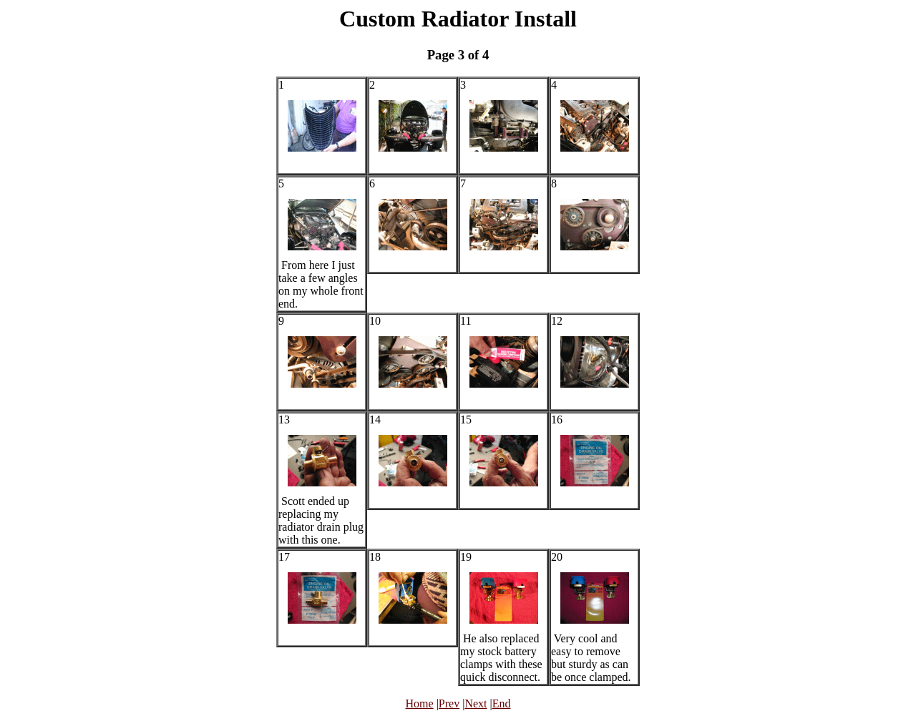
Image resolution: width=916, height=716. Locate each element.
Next (475, 703)
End (501, 703)
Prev (449, 703)
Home (420, 703)
